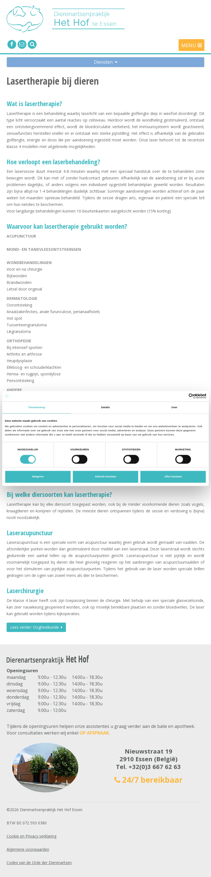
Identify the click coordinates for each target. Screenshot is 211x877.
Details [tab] (105, 407)
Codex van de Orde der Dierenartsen (39, 862)
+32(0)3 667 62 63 (155, 766)
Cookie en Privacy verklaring (31, 836)
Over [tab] (174, 407)
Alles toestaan (173, 476)
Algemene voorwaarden (28, 849)
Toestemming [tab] (36, 407)
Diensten (105, 62)
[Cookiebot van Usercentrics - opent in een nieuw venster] (182, 396)
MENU (191, 45)
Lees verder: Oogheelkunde (36, 627)
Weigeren (38, 476)
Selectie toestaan (105, 476)
